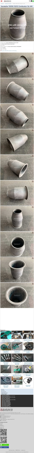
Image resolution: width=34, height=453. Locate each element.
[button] (29, 1)
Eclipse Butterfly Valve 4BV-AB (6, 402)
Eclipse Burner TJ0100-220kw (6, 398)
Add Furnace (5, 447)
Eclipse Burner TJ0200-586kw (6, 400)
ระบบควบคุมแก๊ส (4, 391)
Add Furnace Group (12, 450)
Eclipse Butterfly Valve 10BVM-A (6, 404)
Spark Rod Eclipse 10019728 (6, 405)
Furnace (3, 389)
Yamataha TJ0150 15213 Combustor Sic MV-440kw (9, 399)
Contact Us (1, 425)
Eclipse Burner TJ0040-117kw (6, 396)
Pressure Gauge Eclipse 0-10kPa (6, 406)
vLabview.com (23, 450)
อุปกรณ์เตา (2, 3)
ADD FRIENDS (5, 444)
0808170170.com (17, 450)
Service (1, 424)
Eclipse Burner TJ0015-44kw (6, 395)
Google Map (2, 426)
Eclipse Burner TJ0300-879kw (6, 401)
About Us (1, 423)
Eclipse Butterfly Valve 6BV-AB (6, 403)
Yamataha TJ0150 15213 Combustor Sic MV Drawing (9, 50)
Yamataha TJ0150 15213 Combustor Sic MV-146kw (8, 397)
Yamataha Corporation (8, 3)
